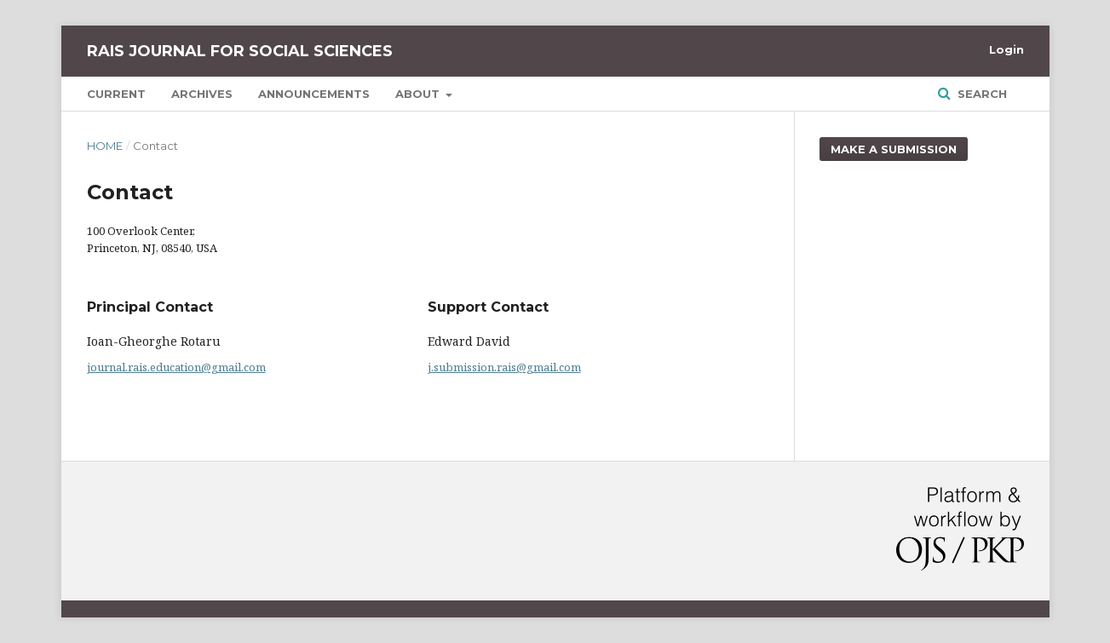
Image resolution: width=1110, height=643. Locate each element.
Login (1006, 49)
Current (116, 93)
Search (980, 93)
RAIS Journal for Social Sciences (240, 51)
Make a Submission (894, 149)
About (419, 93)
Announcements (314, 93)
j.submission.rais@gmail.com (504, 367)
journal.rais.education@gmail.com (176, 367)
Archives (202, 93)
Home (105, 145)
